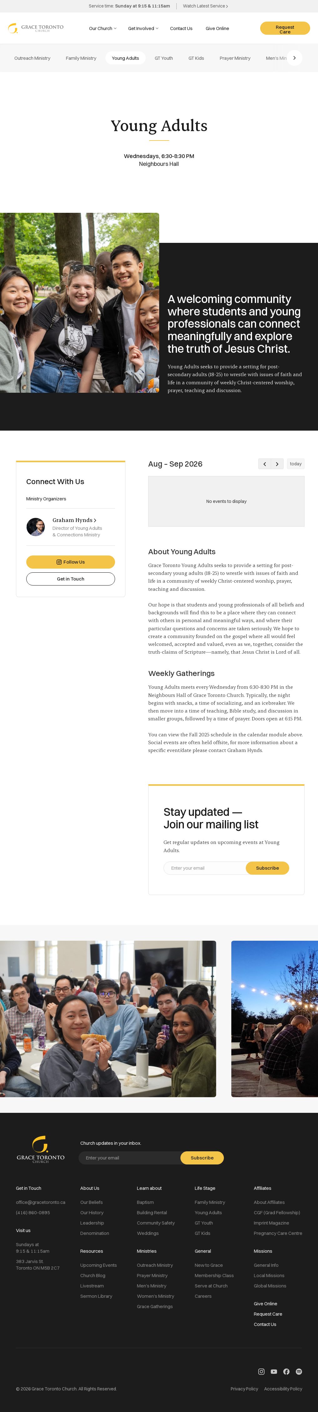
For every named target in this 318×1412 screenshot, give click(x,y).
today (295, 464)
